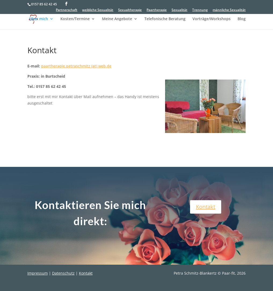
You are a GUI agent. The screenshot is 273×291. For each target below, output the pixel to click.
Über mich (38, 19)
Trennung (200, 10)
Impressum (37, 273)
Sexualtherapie (130, 10)
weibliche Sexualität (97, 10)
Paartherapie (157, 10)
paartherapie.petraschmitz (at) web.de (76, 66)
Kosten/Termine (75, 19)
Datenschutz (63, 273)
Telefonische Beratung (164, 19)
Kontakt (205, 206)
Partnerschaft (66, 10)
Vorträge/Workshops (211, 19)
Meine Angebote (117, 19)
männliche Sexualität (229, 10)
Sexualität (179, 10)
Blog (242, 19)
